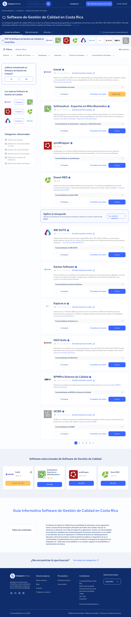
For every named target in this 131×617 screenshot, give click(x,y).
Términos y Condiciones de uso (110, 613)
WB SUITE (60, 230)
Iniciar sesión (122, 4)
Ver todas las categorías (86, 560)
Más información (31, 32)
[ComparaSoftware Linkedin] (11, 593)
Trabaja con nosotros (43, 592)
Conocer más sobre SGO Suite (64, 353)
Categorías (76, 3)
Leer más (75, 25)
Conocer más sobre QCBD (87, 422)
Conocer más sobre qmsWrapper (107, 153)
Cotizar (117, 131)
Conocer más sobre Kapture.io (64, 316)
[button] (90, 87)
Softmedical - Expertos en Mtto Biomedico (80, 106)
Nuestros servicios (64, 580)
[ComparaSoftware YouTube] (15, 593)
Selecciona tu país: (111, 575)
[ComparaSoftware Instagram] (23, 593)
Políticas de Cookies (91, 613)
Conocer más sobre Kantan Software (66, 279)
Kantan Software (64, 266)
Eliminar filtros (21, 49)
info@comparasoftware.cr (89, 604)
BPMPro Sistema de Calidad (71, 377)
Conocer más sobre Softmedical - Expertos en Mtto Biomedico (75, 119)
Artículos (48, 32)
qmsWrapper (62, 143)
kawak (57, 69)
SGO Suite (60, 340)
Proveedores (63, 576)
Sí (11, 79)
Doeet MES (61, 177)
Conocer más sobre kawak (63, 82)
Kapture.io (60, 303)
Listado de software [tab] (12, 32)
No (26, 79)
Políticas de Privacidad (76, 613)
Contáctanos (84, 576)
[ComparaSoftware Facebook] (19, 593)
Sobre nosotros (41, 580)
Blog (37, 584)
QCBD (57, 411)
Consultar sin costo (98, 94)
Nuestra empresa (43, 576)
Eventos (39, 588)
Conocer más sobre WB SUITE (72, 243)
